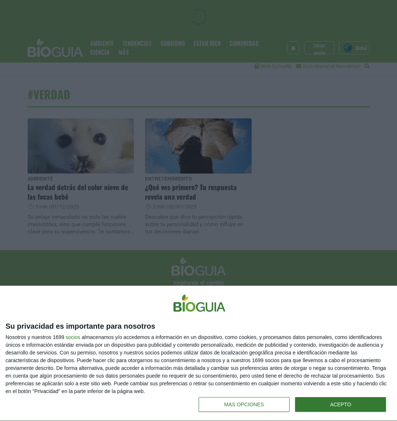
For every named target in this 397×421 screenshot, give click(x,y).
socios (72, 337)
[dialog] (198, 353)
